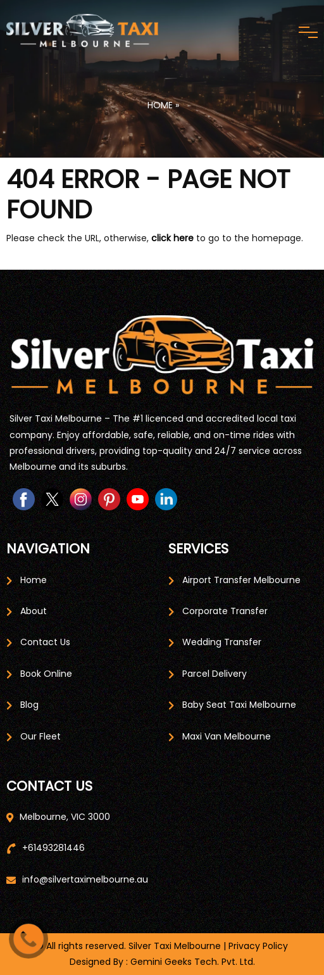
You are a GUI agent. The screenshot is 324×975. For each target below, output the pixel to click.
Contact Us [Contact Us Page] (45, 642)
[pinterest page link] (109, 499)
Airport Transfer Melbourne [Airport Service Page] (241, 580)
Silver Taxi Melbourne (174, 946)
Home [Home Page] (33, 580)
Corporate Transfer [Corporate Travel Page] (225, 611)
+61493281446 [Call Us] (53, 847)
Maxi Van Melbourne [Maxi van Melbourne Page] (226, 736)
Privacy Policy (258, 946)
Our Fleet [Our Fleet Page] (40, 736)
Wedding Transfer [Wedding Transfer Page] (221, 642)
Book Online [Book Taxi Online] (46, 673)
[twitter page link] (52, 499)
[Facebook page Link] (24, 499)
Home (159, 105)
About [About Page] (33, 611)
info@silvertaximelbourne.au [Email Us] (85, 879)
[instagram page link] (81, 499)
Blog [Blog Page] (29, 704)
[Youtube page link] (138, 499)
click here (172, 238)
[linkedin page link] (166, 499)
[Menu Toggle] (308, 32)
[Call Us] (28, 939)
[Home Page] (82, 32)
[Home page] (162, 358)
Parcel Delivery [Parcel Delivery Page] (214, 673)
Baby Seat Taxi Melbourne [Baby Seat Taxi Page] (239, 704)
